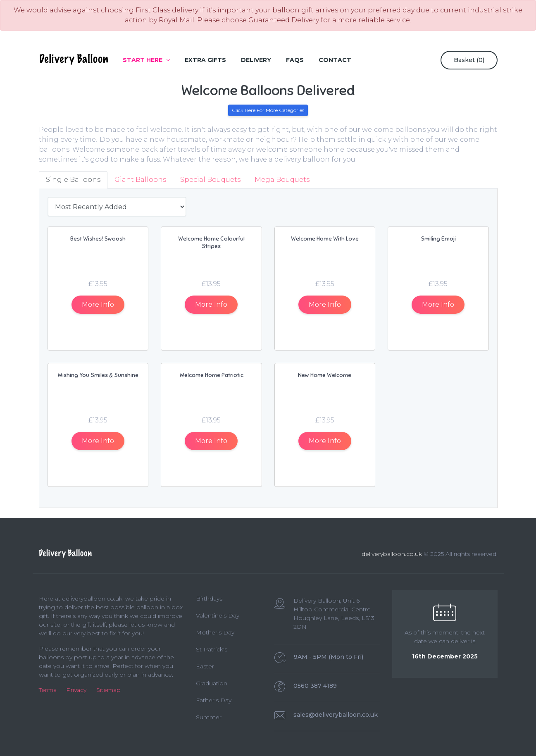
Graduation (211, 683)
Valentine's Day (217, 615)
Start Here (146, 60)
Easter (205, 666)
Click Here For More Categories (268, 110)
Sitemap (108, 690)
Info (98, 304)
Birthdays (209, 598)
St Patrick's (211, 649)
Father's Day (213, 700)
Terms (47, 690)
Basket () (469, 60)
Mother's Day (215, 632)
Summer (209, 717)
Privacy (76, 690)
